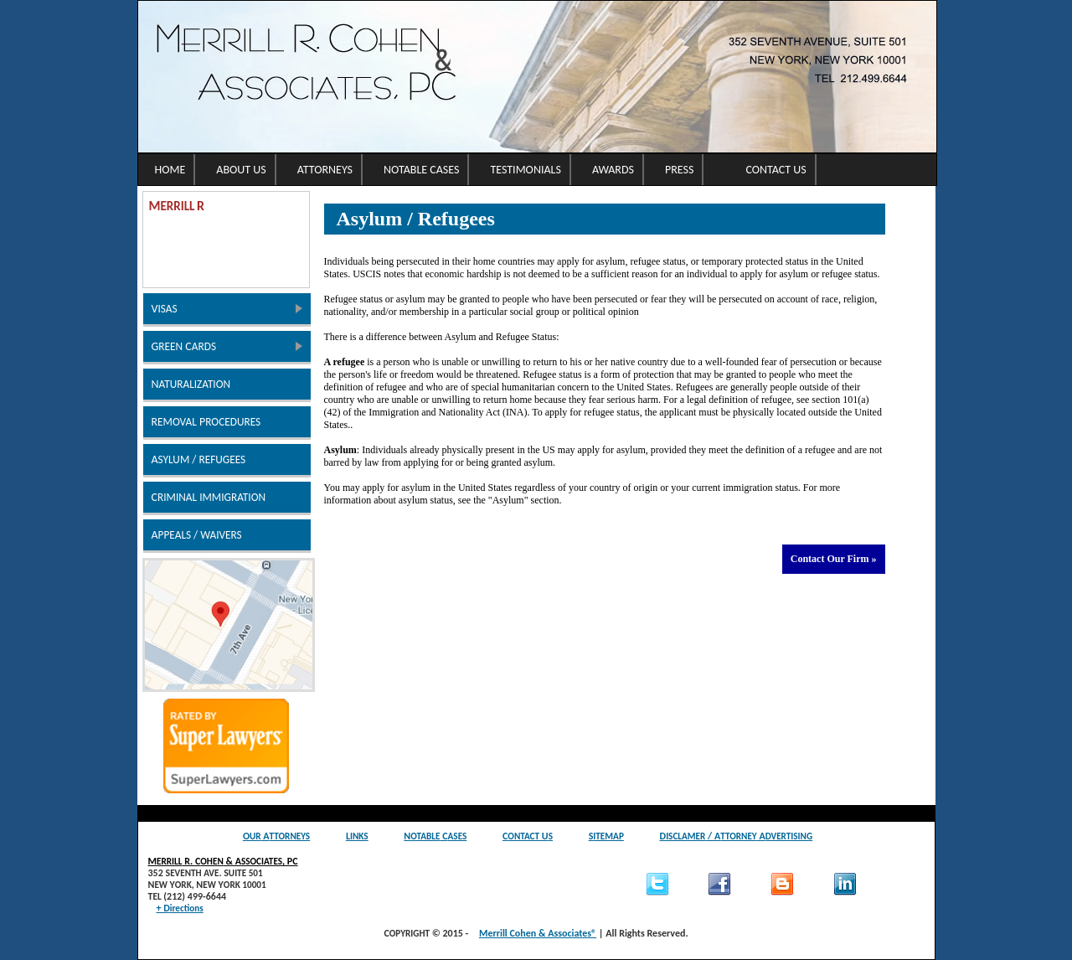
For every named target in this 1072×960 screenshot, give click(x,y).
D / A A (736, 836)
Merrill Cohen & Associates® (537, 933)
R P (206, 422)
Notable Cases (421, 170)
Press (679, 170)
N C (435, 836)
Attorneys (325, 170)
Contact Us (775, 170)
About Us (240, 170)
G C (184, 346)
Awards (613, 170)
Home (170, 170)
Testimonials (525, 170)
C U (527, 836)
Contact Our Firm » (834, 559)
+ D (180, 908)
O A (276, 836)
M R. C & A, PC (223, 861)
